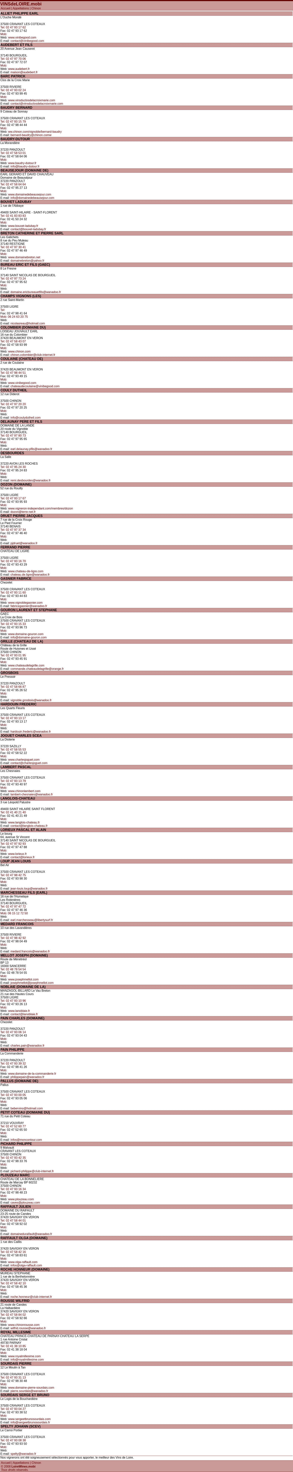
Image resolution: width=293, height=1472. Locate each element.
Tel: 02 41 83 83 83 (13, 215)
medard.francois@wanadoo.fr (30, 951)
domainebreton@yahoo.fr (27, 260)
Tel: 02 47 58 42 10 (13, 1283)
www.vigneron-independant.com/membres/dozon (40, 508)
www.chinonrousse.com (24, 1324)
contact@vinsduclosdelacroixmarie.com (36, 103)
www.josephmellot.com (23, 979)
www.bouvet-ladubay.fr (23, 225)
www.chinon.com (19, 351)
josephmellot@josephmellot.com (32, 982)
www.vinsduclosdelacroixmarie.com (31, 100)
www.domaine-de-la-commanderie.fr (32, 1073)
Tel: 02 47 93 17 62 (13, 27)
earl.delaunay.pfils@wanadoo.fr (31, 449)
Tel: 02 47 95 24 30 (13, 467)
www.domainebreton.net (24, 257)
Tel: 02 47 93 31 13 (13, 1377)
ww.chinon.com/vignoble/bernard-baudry (35, 131)
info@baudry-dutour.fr (24, 166)
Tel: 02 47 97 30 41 (13, 247)
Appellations (21, 8)
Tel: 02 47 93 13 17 (13, 718)
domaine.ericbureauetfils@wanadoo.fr (35, 292)
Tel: (2, 310)
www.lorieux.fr (17, 853)
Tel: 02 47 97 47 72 (13, 906)
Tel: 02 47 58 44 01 (13, 1220)
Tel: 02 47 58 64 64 (13, 184)
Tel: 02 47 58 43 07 (13, 341)
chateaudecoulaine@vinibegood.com (35, 386)
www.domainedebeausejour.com (29, 194)
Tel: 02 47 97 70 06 (13, 58)
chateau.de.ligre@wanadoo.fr (30, 574)
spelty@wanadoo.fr (23, 1453)
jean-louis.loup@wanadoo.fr (29, 888)
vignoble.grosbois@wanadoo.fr (31, 700)
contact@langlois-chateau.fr (29, 825)
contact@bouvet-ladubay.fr (28, 229)
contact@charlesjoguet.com (28, 763)
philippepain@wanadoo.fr (27, 1077)
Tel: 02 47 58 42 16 (13, 1252)
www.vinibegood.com (22, 37)
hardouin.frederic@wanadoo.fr (30, 731)
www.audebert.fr (19, 68)
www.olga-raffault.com (23, 1262)
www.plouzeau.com (21, 1199)
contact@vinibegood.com (27, 40)
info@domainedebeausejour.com (32, 197)
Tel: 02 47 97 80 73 (13, 435)
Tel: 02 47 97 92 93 (13, 843)
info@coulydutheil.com (25, 417)
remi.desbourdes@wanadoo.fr (30, 480)
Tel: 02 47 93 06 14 (13, 1032)
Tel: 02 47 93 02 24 (13, 90)
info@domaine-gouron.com (28, 637)
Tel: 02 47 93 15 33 (13, 624)
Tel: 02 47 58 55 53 (13, 749)
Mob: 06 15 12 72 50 (14, 913)
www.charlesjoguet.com (24, 759)
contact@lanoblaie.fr (24, 1014)
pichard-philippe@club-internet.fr (32, 1171)
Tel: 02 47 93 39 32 (13, 1063)
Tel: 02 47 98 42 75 (13, 875)
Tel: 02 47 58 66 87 (13, 686)
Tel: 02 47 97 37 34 (13, 529)
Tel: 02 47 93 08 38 (13, 1440)
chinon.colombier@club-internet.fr (32, 354)
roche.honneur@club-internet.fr (31, 1296)
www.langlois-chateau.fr (24, 822)
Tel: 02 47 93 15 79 (13, 121)
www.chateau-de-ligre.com (26, 571)
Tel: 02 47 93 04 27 (13, 1409)
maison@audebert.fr (24, 72)
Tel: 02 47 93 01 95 (13, 655)
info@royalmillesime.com (27, 1359)
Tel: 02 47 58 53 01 (13, 153)
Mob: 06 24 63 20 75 (14, 316)
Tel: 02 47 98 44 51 (13, 372)
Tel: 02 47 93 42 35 (13, 1157)
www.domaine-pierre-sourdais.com (31, 1387)
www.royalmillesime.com (24, 1356)
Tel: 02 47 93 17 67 (13, 498)
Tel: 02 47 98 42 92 (13, 938)
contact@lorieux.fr (22, 857)
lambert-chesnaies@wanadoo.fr (31, 794)
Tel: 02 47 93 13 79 (13, 781)
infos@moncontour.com (26, 1139)
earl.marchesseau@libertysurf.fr (31, 920)
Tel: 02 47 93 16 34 (13, 1189)
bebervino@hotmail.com (26, 1108)
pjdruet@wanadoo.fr (23, 543)
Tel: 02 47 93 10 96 (13, 1000)
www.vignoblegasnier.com (25, 602)
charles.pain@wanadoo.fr (27, 1045)
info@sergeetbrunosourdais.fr (30, 1422)
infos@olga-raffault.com (26, 1265)
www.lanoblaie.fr (19, 1010)
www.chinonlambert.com (24, 791)
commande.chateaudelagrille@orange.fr (37, 668)
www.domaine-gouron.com (26, 634)
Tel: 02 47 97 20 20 (13, 404)
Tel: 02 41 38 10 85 (13, 1346)
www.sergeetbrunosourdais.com (29, 1419)
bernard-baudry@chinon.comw (30, 135)
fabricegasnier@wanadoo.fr (28, 606)
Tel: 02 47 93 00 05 (13, 1095)
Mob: (3, 34)
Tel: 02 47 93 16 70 (13, 561)
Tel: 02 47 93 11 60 (13, 592)
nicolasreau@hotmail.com (27, 323)
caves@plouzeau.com (25, 1202)
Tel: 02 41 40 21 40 (13, 812)
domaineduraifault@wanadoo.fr (31, 1234)
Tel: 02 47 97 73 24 (13, 278)
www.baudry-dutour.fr (22, 163)
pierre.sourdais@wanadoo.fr (29, 1391)
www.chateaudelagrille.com (26, 665)
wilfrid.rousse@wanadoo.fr (28, 1328)
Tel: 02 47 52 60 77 (13, 1126)
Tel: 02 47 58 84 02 (13, 1314)
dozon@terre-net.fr (23, 511)
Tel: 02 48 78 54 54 (13, 969)
